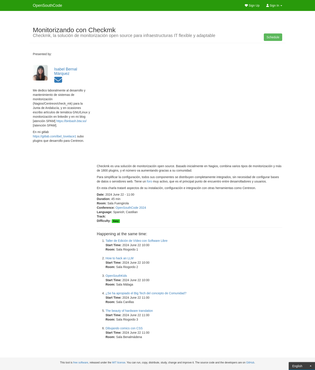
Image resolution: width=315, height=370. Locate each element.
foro (149, 181)
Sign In (274, 5)
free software (80, 362)
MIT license (118, 362)
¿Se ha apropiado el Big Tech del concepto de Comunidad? (146, 293)
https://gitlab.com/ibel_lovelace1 (54, 136)
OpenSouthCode (47, 5)
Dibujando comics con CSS (124, 328)
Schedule (273, 37)
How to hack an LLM (120, 258)
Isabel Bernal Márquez (65, 71)
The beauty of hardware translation (129, 310)
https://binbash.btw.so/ (71, 121)
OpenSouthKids (116, 275)
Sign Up (252, 5)
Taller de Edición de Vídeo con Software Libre (137, 240)
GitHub (250, 362)
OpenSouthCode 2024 (131, 207)
